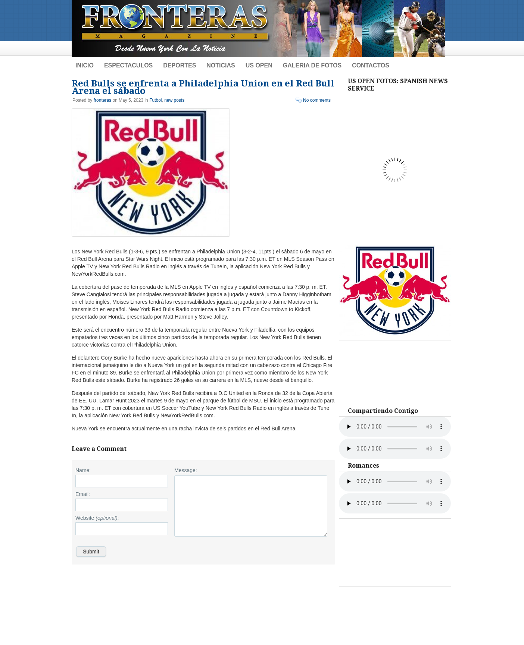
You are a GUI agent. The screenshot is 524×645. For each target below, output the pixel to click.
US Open (259, 65)
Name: (83, 470)
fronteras (102, 100)
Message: (185, 470)
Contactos (370, 65)
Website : (97, 518)
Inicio (84, 65)
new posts (174, 100)
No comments (317, 100)
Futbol (155, 100)
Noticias (220, 65)
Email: (82, 494)
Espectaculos (128, 65)
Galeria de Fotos (312, 65)
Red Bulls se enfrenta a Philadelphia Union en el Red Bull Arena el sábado (203, 87)
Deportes (179, 65)
